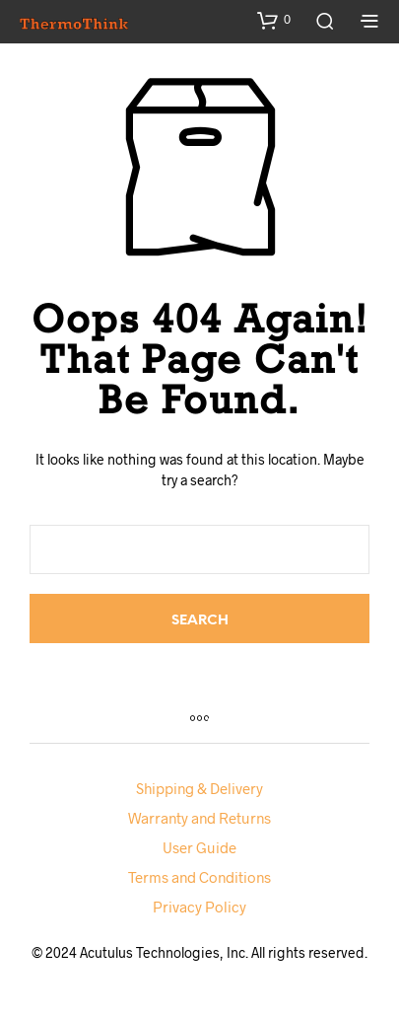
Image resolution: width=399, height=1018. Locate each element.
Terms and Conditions (199, 877)
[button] (274, 20)
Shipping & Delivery (199, 788)
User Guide (199, 847)
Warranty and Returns (199, 818)
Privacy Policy (199, 906)
